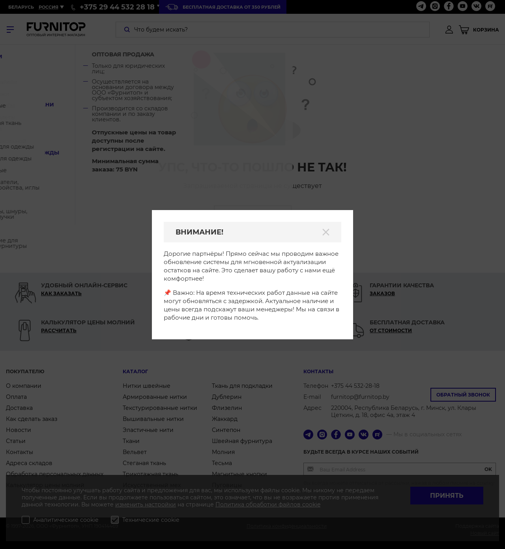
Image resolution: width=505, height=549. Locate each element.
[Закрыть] (325, 232)
